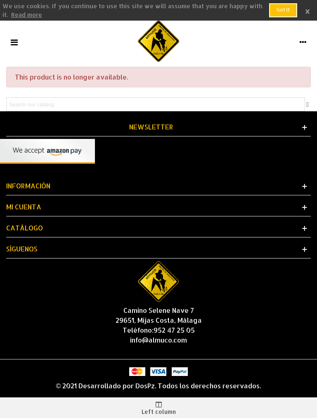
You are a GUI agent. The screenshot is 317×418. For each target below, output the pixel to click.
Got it (283, 10)
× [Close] (307, 10)
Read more (26, 14)
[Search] (155, 104)
